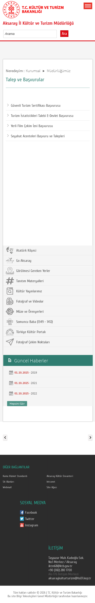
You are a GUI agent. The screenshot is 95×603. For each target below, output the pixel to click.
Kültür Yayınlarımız (24, 291)
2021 (34, 383)
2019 (34, 372)
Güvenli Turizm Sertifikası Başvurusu (34, 106)
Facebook (31, 513)
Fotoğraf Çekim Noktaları (28, 342)
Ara (64, 33)
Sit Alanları (8, 481)
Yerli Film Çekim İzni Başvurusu (30, 126)
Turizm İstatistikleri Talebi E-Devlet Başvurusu (40, 116)
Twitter (29, 519)
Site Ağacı (52, 487)
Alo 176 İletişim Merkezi (63, 574)
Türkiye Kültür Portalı (26, 331)
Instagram (31, 525)
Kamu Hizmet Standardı (15, 476)
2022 (34, 393)
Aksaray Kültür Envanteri (60, 476)
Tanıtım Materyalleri (25, 280)
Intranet (51, 481)
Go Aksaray (18, 260)
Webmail (7, 487)
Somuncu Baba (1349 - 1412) (29, 321)
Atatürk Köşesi (21, 250)
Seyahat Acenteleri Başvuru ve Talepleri (36, 136)
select (58, 33)
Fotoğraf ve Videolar (25, 301)
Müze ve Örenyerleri (25, 311)
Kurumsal (33, 70)
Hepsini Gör (17, 403)
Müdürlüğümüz (58, 70)
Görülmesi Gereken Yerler (28, 270)
